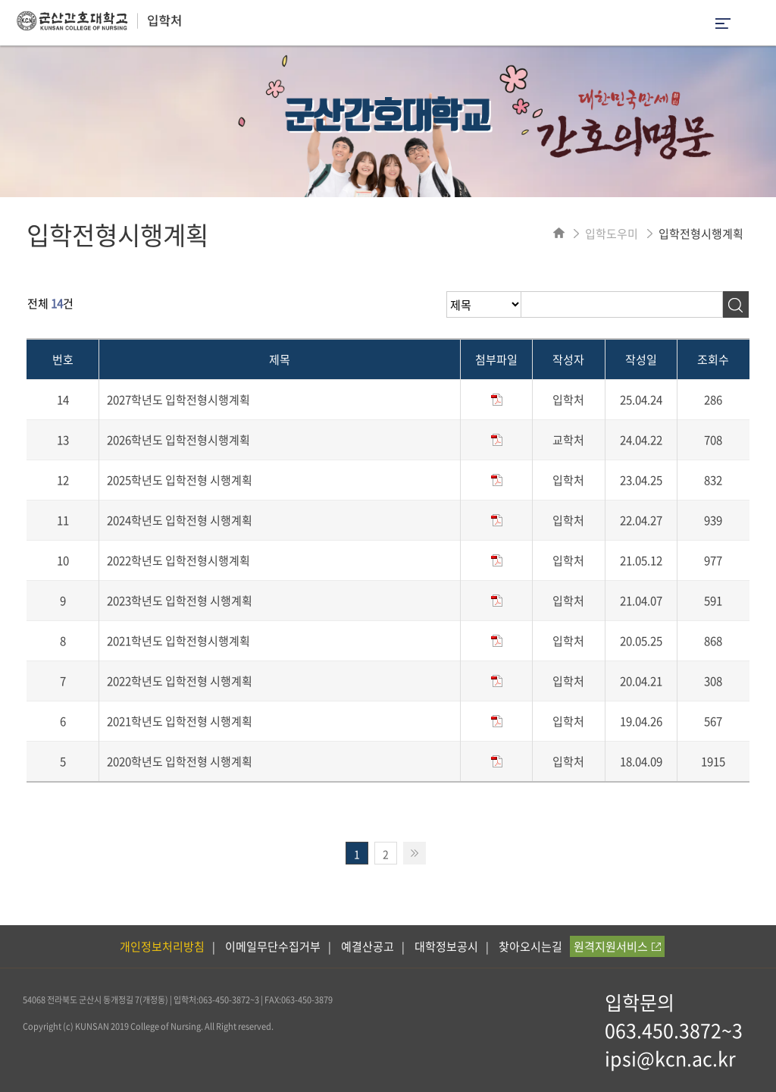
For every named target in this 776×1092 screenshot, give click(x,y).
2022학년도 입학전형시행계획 (178, 560)
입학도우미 (611, 233)
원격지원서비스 (617, 946)
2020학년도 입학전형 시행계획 (179, 761)
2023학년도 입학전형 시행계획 (179, 600)
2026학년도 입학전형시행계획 (178, 439)
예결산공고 (367, 946)
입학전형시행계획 (701, 233)
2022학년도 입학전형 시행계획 (179, 681)
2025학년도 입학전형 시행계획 (179, 480)
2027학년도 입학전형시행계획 (178, 399)
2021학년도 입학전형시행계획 (178, 640)
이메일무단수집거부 (273, 946)
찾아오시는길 (530, 946)
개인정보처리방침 (162, 946)
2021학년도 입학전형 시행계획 (179, 721)
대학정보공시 (446, 946)
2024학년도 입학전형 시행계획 (179, 520)
